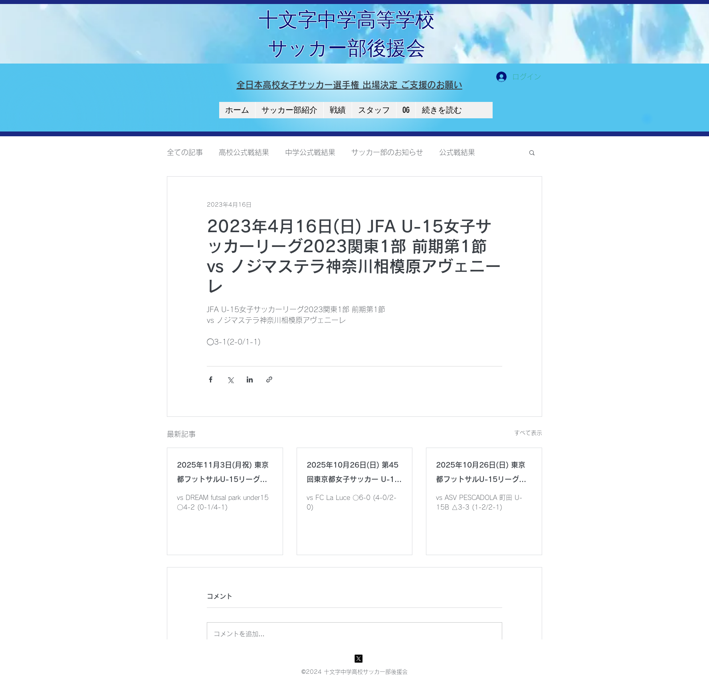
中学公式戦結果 (310, 152)
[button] (532, 152)
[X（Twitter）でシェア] (230, 379)
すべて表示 (528, 433)
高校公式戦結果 (244, 152)
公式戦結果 (457, 152)
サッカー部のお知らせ (387, 152)
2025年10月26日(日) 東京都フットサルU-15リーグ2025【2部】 (480, 473)
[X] (358, 659)
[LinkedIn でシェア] (249, 379)
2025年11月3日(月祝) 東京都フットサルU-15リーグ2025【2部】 (223, 473)
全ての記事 (185, 152)
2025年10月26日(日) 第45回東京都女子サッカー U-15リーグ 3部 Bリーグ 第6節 (353, 473)
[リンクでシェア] (269, 379)
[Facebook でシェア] (210, 379)
